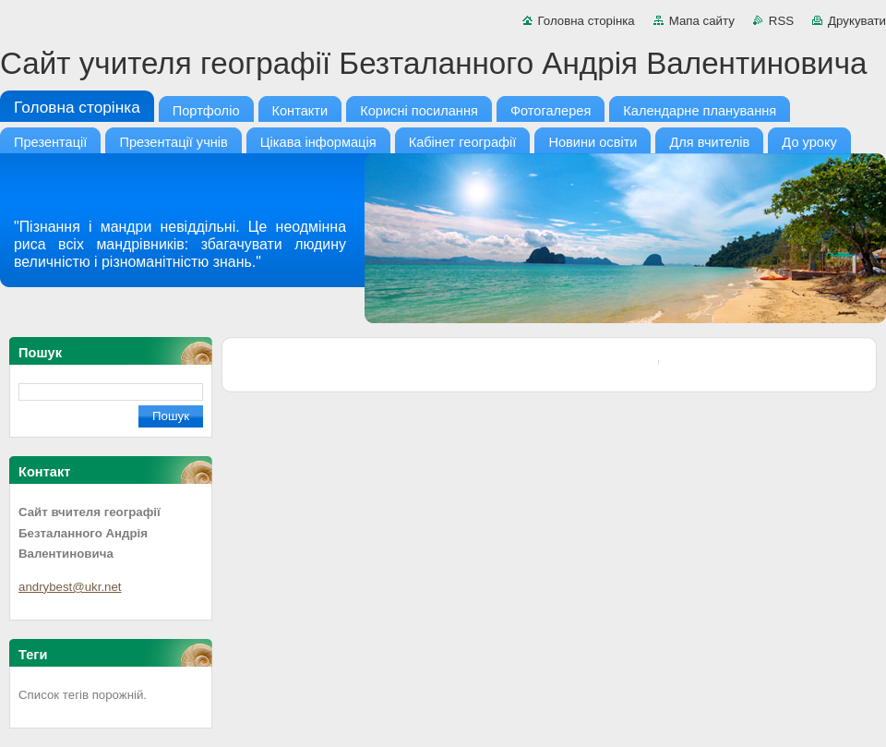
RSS (781, 21)
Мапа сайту (702, 21)
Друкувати (857, 21)
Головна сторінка (586, 21)
